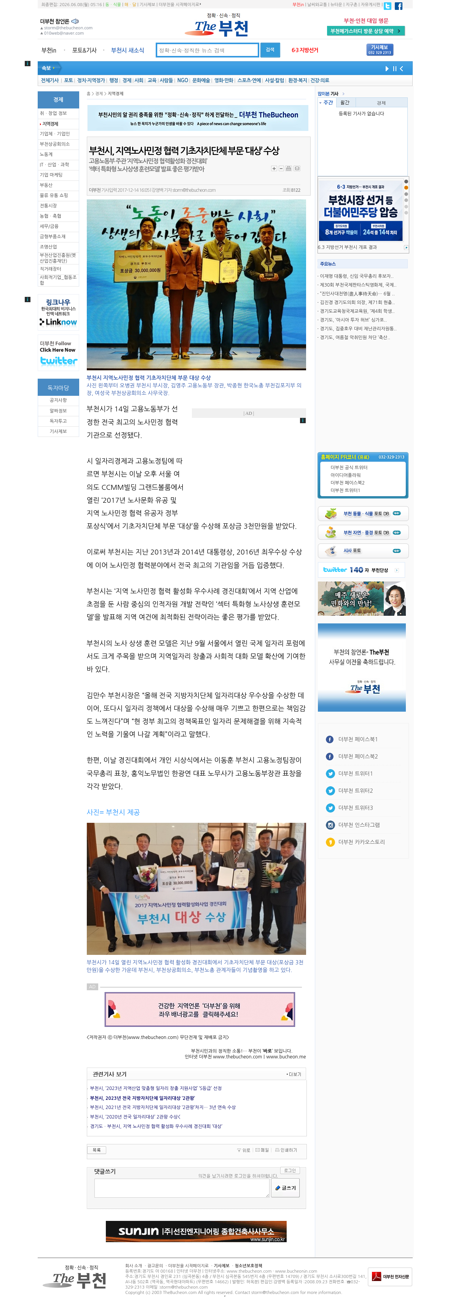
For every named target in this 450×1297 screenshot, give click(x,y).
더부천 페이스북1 (358, 739)
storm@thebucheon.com (193, 190)
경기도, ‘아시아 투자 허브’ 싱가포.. (353, 320)
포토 (68, 80)
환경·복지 (297, 80)
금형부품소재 (53, 236)
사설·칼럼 (274, 80)
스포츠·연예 (249, 80)
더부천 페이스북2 (348, 483)
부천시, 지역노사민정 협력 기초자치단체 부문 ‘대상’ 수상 (184, 151)
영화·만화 (223, 80)
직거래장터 (50, 269)
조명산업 (48, 247)
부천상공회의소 (55, 144)
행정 (113, 80)
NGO (182, 80)
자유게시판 (371, 5)
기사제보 (147, 5)
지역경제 (50, 124)
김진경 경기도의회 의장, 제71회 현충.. (357, 302)
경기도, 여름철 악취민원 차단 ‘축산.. (355, 337)
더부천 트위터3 (355, 808)
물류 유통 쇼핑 (54, 195)
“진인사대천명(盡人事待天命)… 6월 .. (357, 294)
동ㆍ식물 (113, 5)
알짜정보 (58, 411)
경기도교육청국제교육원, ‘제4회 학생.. (357, 311)
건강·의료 (319, 80)
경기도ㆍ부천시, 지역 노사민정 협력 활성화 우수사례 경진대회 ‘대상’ (156, 1126)
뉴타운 (336, 5)
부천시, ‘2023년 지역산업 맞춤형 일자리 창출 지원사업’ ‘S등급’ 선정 (156, 1088)
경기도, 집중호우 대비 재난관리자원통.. (358, 329)
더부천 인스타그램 (359, 825)
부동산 (46, 185)
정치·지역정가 (91, 80)
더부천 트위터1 (346, 490)
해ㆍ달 (130, 5)
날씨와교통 (317, 5)
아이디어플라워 (346, 475)
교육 (152, 80)
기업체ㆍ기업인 (55, 134)
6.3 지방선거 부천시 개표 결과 (347, 247)
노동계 (46, 154)
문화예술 (201, 80)
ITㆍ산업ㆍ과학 (54, 165)
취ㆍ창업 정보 (53, 113)
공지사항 (58, 400)
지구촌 (351, 5)
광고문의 (155, 1266)
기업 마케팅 (51, 175)
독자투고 (58, 421)
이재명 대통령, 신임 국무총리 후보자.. (357, 276)
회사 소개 (133, 1266)
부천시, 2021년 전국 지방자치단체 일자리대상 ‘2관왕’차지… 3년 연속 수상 (163, 1107)
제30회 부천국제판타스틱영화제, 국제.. (358, 285)
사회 (138, 80)
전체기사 (49, 80)
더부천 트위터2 (355, 790)
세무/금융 (49, 226)
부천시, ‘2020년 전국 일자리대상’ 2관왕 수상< (135, 1117)
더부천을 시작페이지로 (180, 4)
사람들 (166, 80)
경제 (127, 80)
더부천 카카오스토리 (361, 842)
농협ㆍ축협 (50, 216)
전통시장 (48, 206)
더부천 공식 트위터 (349, 467)
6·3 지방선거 (305, 50)
